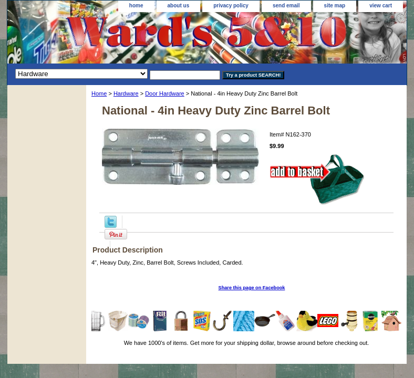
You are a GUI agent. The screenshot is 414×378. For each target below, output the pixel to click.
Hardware (126, 93)
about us (179, 5)
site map (335, 5)
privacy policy (231, 5)
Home (99, 93)
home (136, 5)
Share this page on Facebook (252, 287)
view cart (380, 5)
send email (286, 5)
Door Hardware (164, 93)
